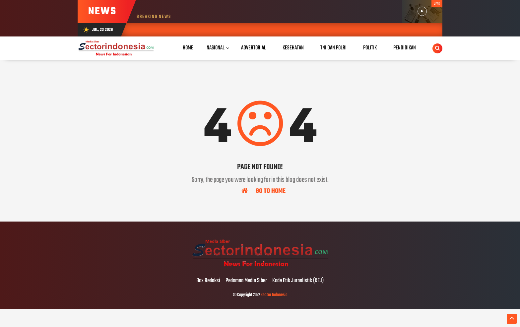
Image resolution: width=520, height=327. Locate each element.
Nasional (216, 47)
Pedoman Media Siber (246, 281)
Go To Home (263, 190)
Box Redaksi (208, 281)
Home (188, 47)
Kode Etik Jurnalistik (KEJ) (298, 281)
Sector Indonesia (274, 295)
